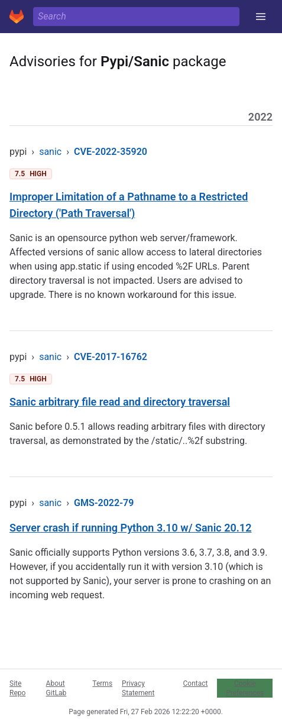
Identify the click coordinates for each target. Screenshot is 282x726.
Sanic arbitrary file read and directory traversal (119, 402)
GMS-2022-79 (104, 502)
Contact (195, 683)
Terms (102, 683)
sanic (50, 151)
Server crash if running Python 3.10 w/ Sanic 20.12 (130, 527)
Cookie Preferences (245, 688)
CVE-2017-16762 (110, 356)
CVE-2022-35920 (110, 151)
